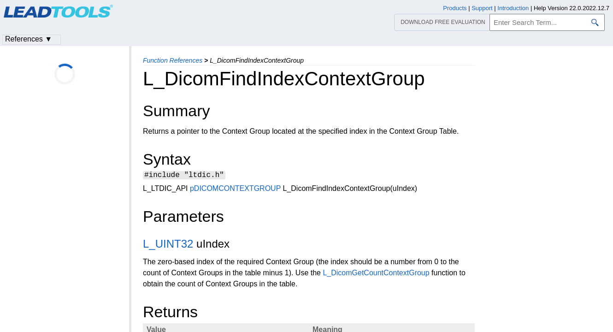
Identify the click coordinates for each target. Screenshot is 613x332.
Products (454, 8)
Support (482, 8)
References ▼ (28, 39)
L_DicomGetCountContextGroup (376, 274)
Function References (172, 60)
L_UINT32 (168, 245)
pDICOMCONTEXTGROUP (235, 190)
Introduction (513, 8)
